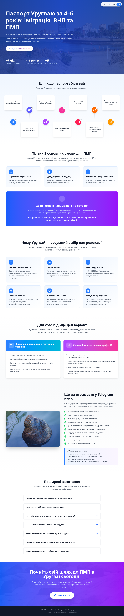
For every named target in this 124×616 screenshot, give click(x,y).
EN (104, 4)
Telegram (61, 610)
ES (109, 4)
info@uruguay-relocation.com (74, 610)
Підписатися (62, 595)
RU (114, 4)
